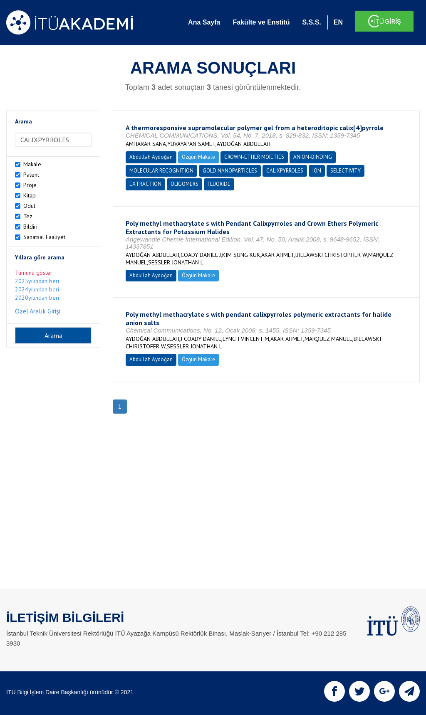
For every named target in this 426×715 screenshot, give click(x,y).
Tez (27, 216)
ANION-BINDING (312, 156)
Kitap (29, 195)
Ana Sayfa (204, 22)
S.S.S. (311, 22)
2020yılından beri (37, 297)
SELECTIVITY (345, 170)
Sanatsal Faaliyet (44, 237)
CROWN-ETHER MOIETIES (254, 156)
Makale (32, 164)
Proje (30, 185)
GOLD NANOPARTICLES (230, 170)
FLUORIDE (219, 183)
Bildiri (30, 226)
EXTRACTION (145, 183)
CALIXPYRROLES (284, 170)
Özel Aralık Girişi (37, 311)
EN (338, 22)
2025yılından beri (37, 281)
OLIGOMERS (184, 183)
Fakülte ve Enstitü (261, 22)
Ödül (29, 206)
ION (316, 170)
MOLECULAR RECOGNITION (161, 170)
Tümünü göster (33, 272)
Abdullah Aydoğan (151, 156)
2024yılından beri (37, 289)
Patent (31, 174)
